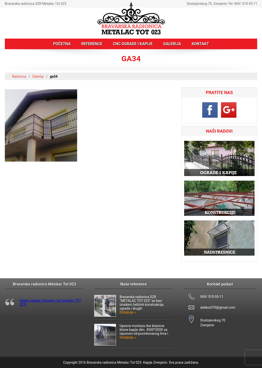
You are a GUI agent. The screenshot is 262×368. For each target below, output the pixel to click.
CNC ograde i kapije (133, 43)
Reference (91, 43)
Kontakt (200, 43)
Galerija (172, 43)
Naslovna (19, 76)
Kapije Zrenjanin (155, 362)
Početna (62, 43)
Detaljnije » (128, 312)
